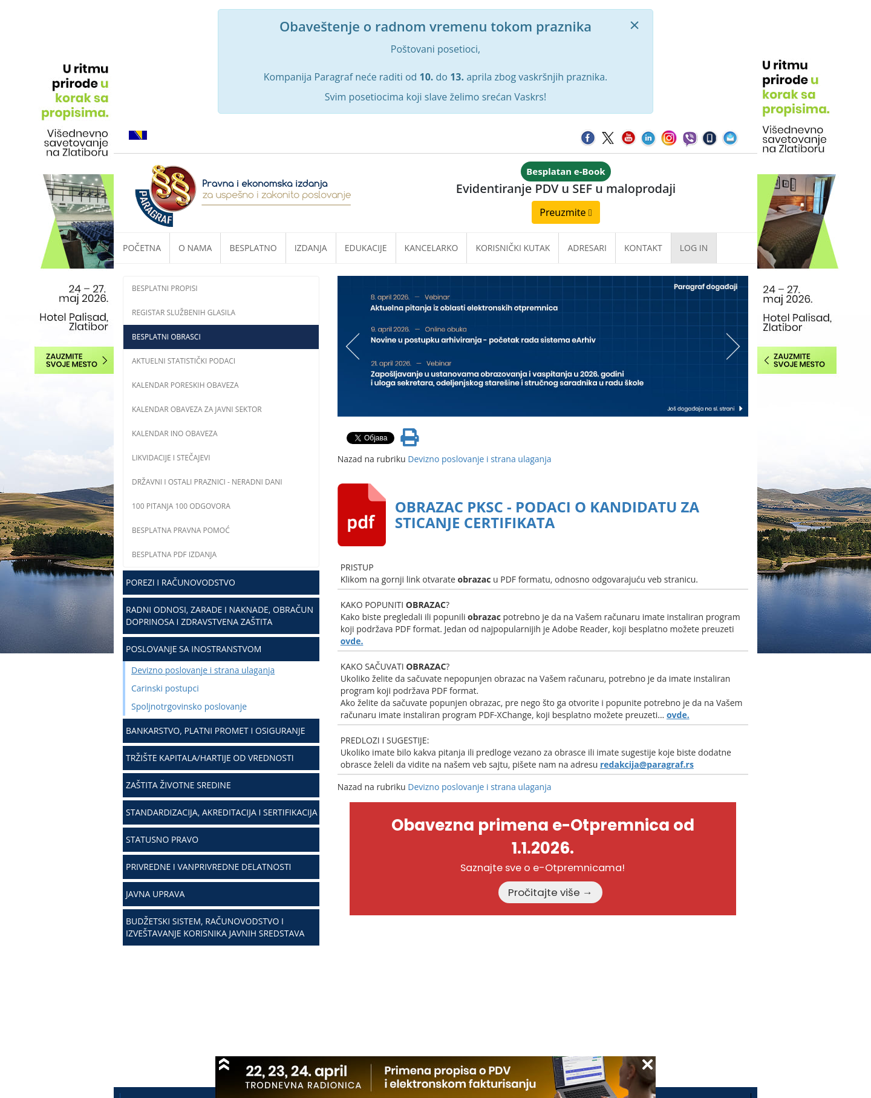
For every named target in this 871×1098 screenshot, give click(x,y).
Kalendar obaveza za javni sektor (197, 409)
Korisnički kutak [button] (512, 247)
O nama (195, 247)
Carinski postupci (165, 688)
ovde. (352, 641)
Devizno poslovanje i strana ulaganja (203, 670)
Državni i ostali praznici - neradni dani (207, 482)
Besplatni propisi (165, 288)
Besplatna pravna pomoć (181, 530)
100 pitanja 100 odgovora (181, 506)
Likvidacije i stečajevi (171, 458)
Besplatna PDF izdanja (174, 554)
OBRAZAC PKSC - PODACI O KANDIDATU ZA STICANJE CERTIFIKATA (547, 514)
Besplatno (252, 247)
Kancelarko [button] (431, 247)
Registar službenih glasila (183, 312)
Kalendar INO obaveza (175, 433)
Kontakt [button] (643, 247)
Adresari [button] (587, 247)
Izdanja (311, 247)
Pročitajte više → (550, 892)
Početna (142, 247)
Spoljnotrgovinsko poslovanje (189, 706)
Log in (694, 247)
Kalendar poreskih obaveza (185, 385)
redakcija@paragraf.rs (647, 764)
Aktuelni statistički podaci (183, 361)
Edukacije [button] (366, 247)
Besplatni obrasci (166, 337)
